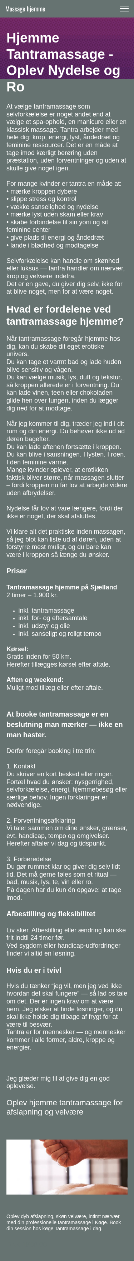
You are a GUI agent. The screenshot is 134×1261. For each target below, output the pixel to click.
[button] (124, 8)
